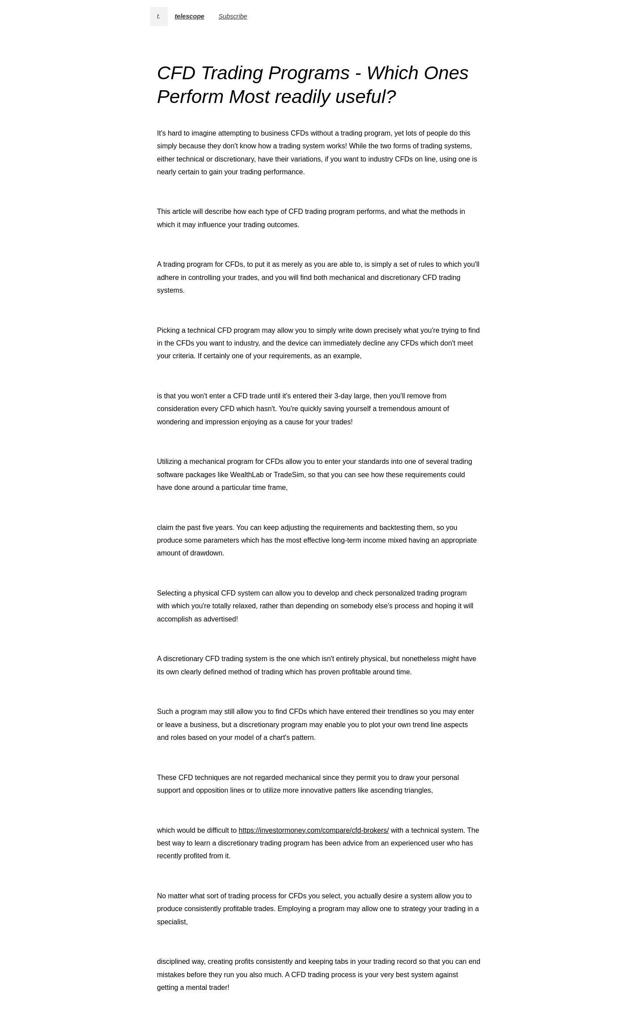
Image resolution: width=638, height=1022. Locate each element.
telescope (190, 16)
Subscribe (232, 16)
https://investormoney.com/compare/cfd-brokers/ (314, 830)
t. (159, 16)
